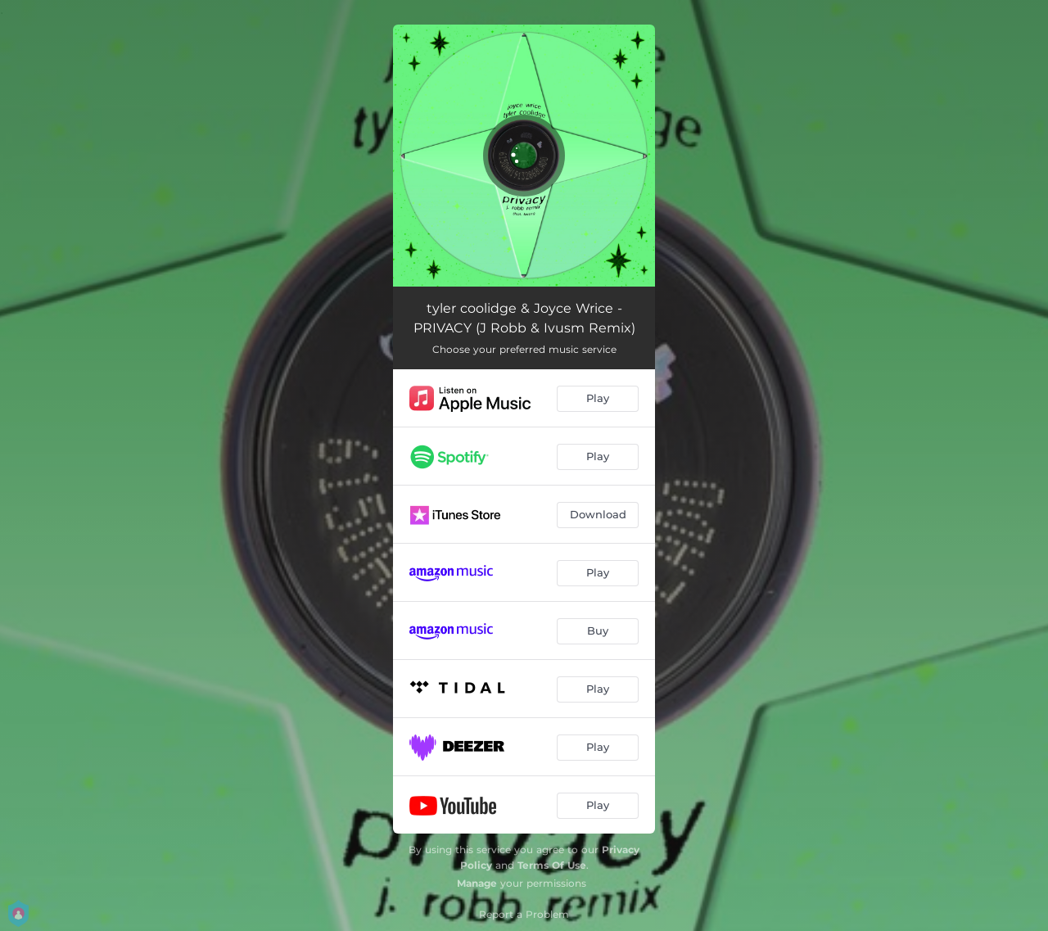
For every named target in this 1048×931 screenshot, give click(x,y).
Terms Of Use (551, 865)
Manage (477, 883)
